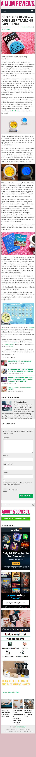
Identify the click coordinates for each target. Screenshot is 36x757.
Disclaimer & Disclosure (13, 731)
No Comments (6, 29)
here (11, 346)
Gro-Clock (15, 111)
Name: (5, 456)
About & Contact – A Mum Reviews (18, 729)
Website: (5, 472)
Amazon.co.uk (17, 342)
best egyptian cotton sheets (11, 692)
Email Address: (8, 464)
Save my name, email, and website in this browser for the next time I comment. (17, 483)
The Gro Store (9, 344)
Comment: (6, 438)
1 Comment (4, 383)
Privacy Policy (29, 731)
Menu (4, 11)
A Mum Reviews (5, 27)
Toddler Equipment (27, 27)
